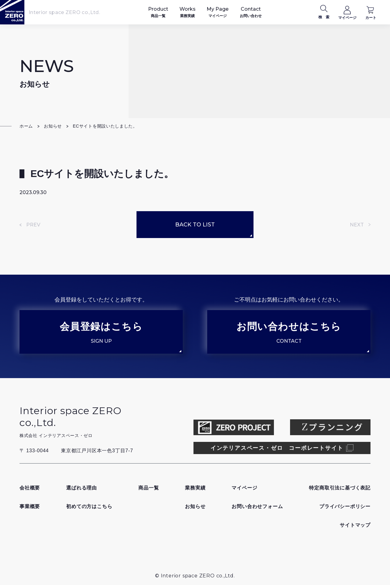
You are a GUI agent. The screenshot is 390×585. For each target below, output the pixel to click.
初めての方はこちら (89, 506)
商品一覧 (148, 487)
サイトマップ (355, 525)
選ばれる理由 (81, 487)
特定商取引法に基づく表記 (339, 487)
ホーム (26, 126)
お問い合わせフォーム (257, 506)
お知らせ (53, 126)
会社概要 (30, 487)
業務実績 (195, 487)
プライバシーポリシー (344, 506)
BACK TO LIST (195, 224)
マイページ (244, 487)
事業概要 (30, 506)
